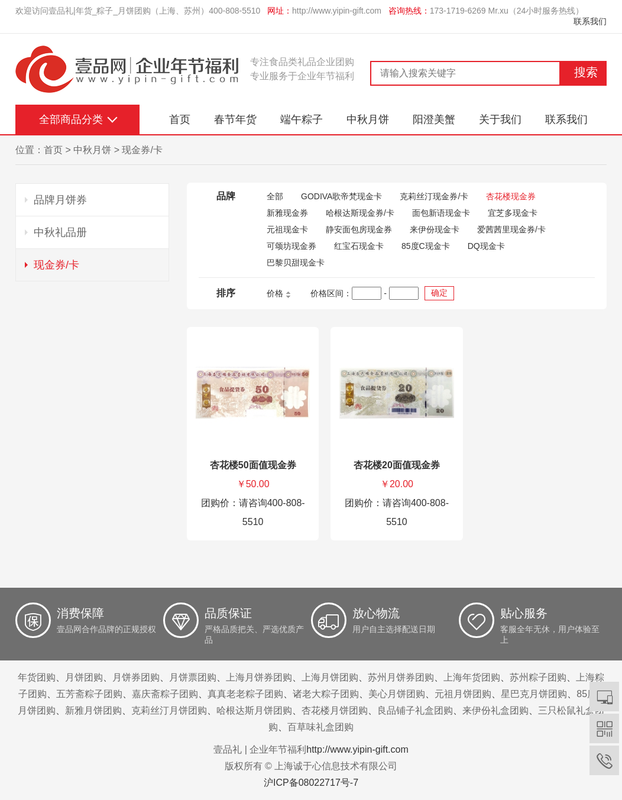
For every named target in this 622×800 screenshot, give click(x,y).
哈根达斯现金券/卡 (360, 213)
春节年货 (235, 119)
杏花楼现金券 (511, 196)
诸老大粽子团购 (326, 694)
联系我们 (590, 21)
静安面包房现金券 (359, 229)
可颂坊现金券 (291, 246)
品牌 (225, 196)
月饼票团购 (192, 677)
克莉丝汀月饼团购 (169, 710)
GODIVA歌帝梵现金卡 (341, 196)
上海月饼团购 (330, 677)
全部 (275, 196)
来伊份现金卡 (434, 229)
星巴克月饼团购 (534, 694)
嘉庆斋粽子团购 (165, 694)
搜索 (586, 72)
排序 (225, 293)
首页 (179, 119)
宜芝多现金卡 (512, 213)
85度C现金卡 (425, 246)
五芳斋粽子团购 (89, 694)
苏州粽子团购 (538, 677)
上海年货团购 (471, 677)
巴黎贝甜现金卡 (296, 262)
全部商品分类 (71, 119)
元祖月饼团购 (463, 694)
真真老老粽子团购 (245, 694)
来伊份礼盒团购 (495, 710)
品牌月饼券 (60, 200)
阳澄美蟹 (434, 119)
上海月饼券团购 (259, 677)
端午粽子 (301, 119)
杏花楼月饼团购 (335, 710)
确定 (439, 292)
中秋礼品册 (60, 232)
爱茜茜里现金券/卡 (511, 229)
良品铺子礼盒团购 (415, 710)
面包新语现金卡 (441, 213)
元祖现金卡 (287, 229)
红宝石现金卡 (359, 246)
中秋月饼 (367, 119)
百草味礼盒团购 (320, 727)
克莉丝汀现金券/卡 (434, 196)
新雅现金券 (287, 213)
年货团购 (37, 677)
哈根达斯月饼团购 (254, 710)
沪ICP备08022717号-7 (311, 783)
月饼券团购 (136, 677)
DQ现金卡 (486, 246)
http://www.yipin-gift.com (336, 10)
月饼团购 (84, 677)
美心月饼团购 (396, 694)
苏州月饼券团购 (401, 677)
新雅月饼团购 (93, 710)
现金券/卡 (142, 150)
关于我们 (500, 119)
